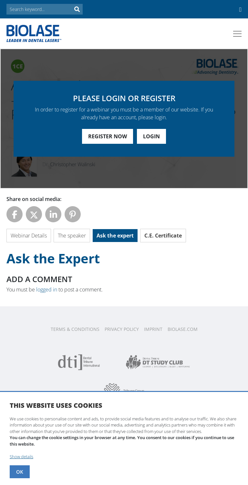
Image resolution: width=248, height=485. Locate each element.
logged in (46, 289)
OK (19, 472)
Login (151, 136)
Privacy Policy (122, 329)
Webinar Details (29, 235)
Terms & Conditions (75, 329)
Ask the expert (115, 235)
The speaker (72, 235)
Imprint (153, 329)
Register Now (107, 136)
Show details (21, 456)
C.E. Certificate (163, 235)
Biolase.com (183, 329)
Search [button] (77, 9)
